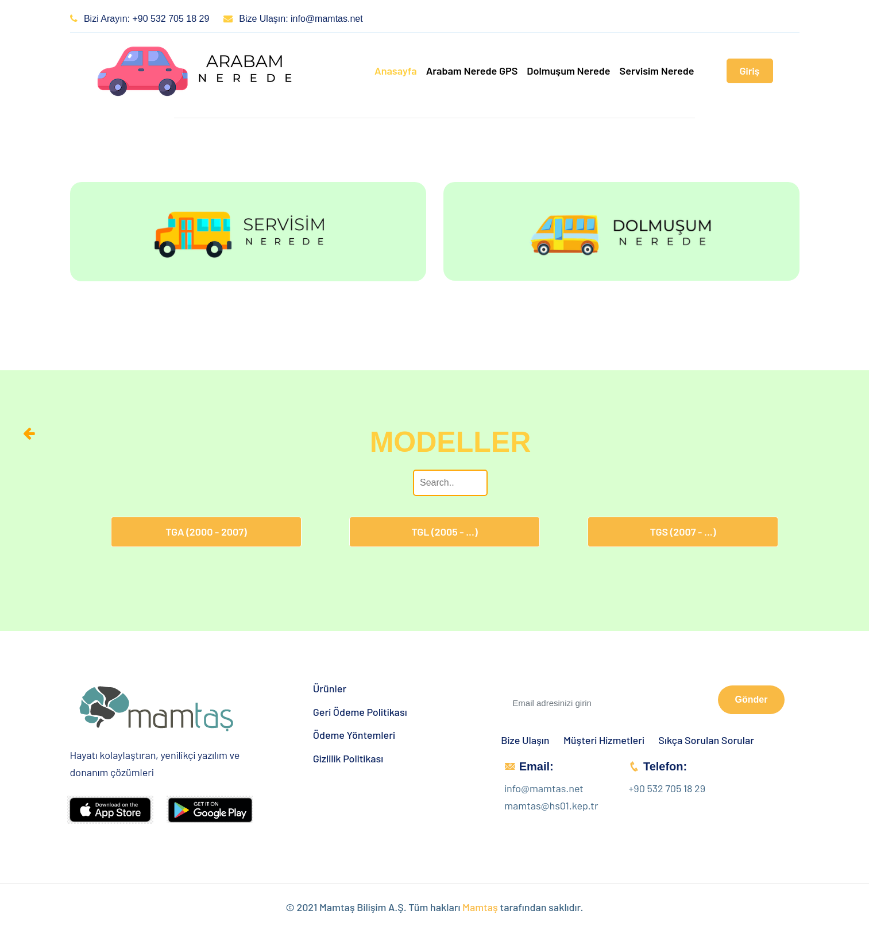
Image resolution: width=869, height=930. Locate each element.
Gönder (751, 699)
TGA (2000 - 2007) (206, 531)
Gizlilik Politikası (348, 759)
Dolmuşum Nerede (568, 70)
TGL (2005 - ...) (444, 531)
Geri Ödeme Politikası (360, 712)
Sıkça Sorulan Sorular (706, 740)
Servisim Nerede (657, 70)
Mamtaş (480, 907)
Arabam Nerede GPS (472, 70)
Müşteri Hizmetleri (603, 740)
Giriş (750, 70)
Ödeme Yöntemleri (354, 735)
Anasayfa (395, 70)
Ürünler (329, 689)
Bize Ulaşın (525, 740)
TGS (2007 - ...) (683, 531)
